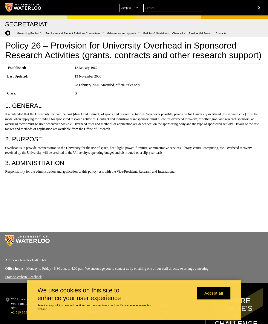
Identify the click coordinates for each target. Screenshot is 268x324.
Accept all (213, 293)
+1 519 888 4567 (23, 312)
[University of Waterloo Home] (23, 7)
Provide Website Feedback (23, 276)
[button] (228, 8)
